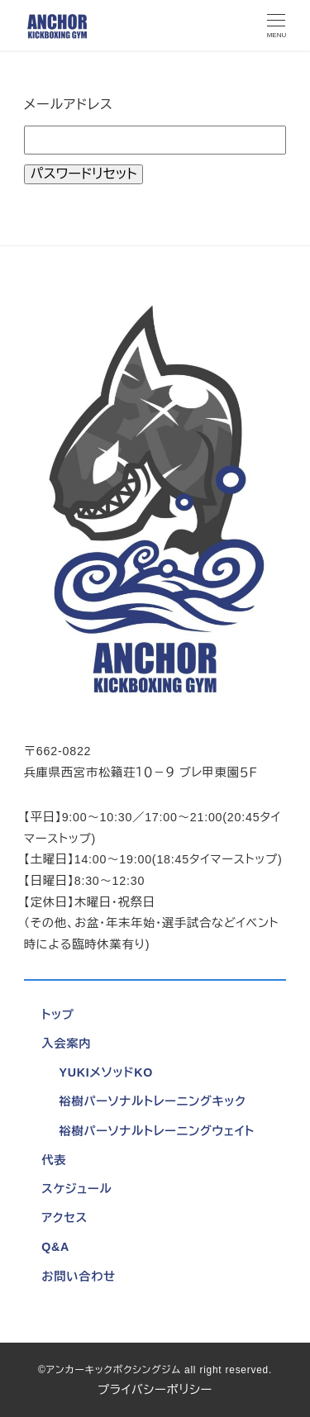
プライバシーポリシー (155, 1389)
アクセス (64, 1217)
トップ (57, 1014)
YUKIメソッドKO (106, 1072)
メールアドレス (68, 104)
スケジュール (76, 1189)
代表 (53, 1160)
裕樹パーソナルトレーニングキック (152, 1101)
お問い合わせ (78, 1276)
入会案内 (66, 1043)
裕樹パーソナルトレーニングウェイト (156, 1131)
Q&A (55, 1246)
